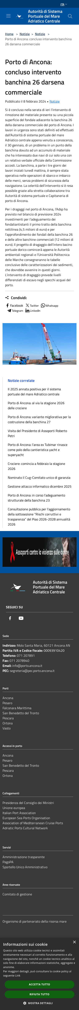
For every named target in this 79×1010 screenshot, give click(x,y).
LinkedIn (32, 310)
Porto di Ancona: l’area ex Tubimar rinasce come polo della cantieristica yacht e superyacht (37, 449)
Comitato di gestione (17, 894)
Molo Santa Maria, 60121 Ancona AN (43, 645)
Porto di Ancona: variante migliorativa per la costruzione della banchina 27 (39, 419)
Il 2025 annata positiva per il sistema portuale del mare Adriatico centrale (34, 392)
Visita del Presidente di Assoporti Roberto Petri (37, 433)
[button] (39, 1003)
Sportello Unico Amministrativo (25, 867)
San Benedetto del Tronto (21, 713)
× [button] (74, 942)
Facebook (14, 305)
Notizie (25, 33)
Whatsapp (49, 305)
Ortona (8, 723)
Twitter (32, 305)
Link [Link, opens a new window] (17, 975)
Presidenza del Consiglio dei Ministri (28, 802)
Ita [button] (64, 4)
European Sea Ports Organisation (26, 817)
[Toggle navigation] (8, 15)
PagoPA (8, 861)
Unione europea (14, 807)
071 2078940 (19, 660)
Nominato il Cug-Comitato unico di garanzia (39, 477)
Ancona (8, 697)
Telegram (15, 310)
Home (9, 33)
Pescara (8, 718)
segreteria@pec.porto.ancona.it (32, 670)
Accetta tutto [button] (39, 984)
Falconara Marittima (17, 707)
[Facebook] (10, 618)
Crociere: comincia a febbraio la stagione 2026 (36, 466)
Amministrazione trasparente (24, 856)
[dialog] (39, 974)
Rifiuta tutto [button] (39, 994)
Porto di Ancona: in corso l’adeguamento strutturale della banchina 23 (36, 498)
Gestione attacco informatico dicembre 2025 (39, 486)
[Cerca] (70, 16)
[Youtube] (21, 618)
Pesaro (7, 702)
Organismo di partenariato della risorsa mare (35, 921)
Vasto (7, 728)
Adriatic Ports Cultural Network (25, 828)
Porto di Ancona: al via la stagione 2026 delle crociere (36, 405)
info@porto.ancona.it (27, 665)
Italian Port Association (19, 812)
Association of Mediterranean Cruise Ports (33, 822)
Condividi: (16, 298)
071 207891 (26, 655)
